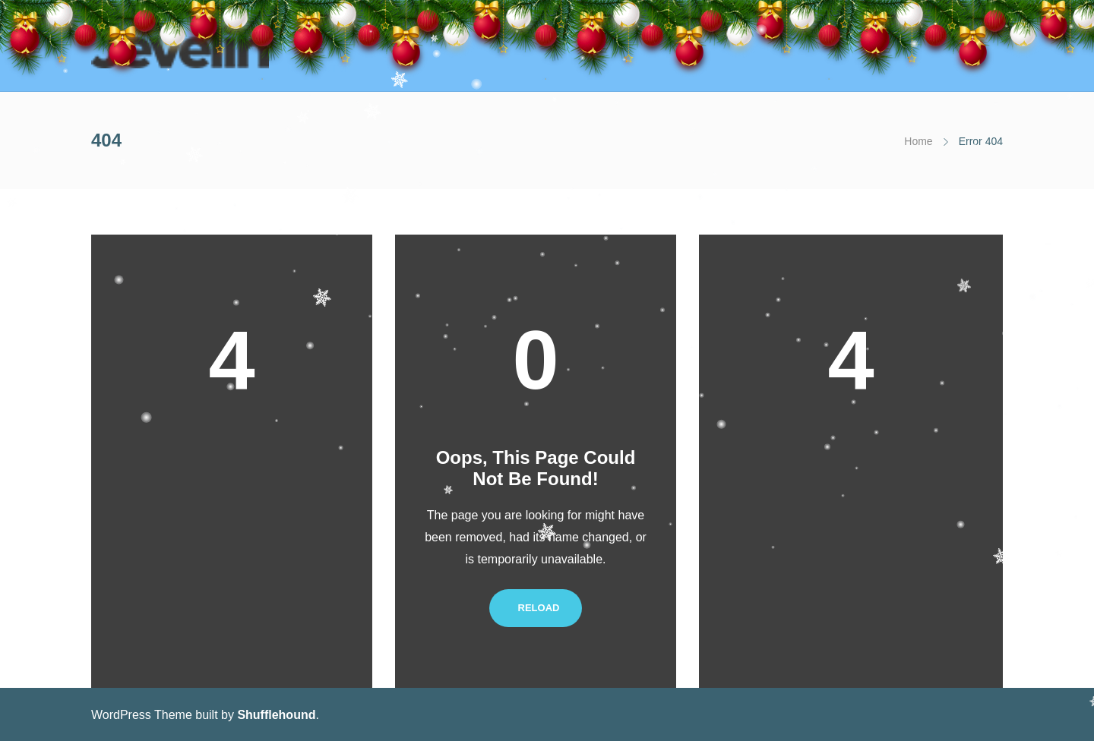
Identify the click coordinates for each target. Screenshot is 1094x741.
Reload (536, 607)
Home (918, 141)
